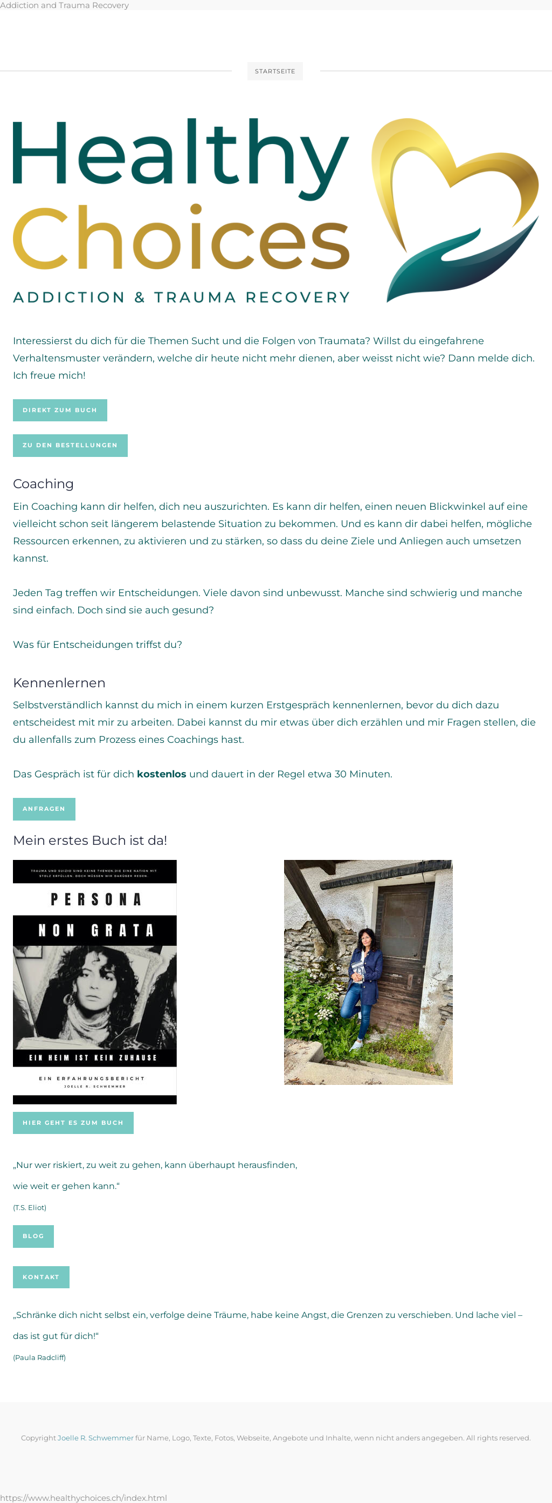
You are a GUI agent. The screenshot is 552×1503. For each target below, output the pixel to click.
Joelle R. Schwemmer (96, 1437)
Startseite (275, 71)
